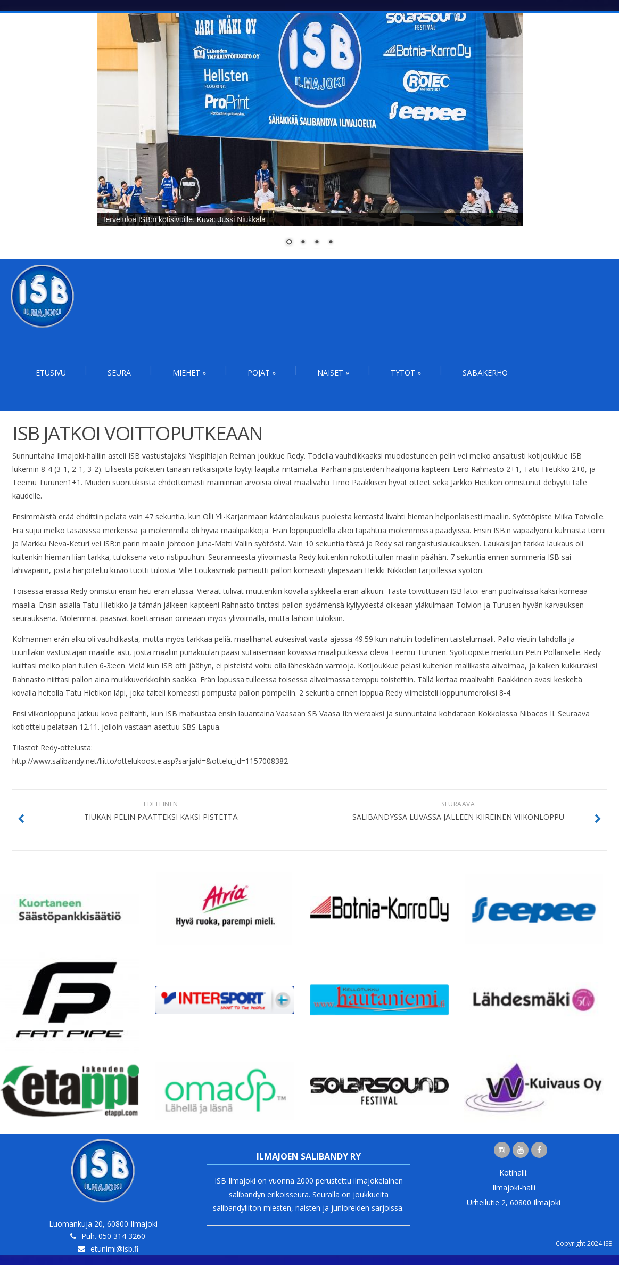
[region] (310, 136)
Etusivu (51, 373)
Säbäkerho (485, 373)
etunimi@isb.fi (114, 1249)
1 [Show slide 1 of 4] (289, 243)
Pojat (261, 373)
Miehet (189, 373)
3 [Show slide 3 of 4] (317, 243)
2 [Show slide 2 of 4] (303, 243)
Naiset (333, 373)
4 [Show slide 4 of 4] (330, 243)
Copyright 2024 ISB (584, 1243)
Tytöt (406, 373)
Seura (119, 373)
